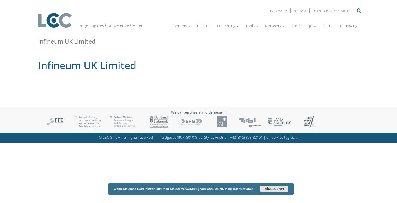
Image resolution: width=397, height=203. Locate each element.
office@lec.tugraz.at (282, 137)
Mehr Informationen (239, 189)
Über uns (180, 25)
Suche (359, 10)
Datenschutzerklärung (332, 10)
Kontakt (300, 10)
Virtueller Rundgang (340, 25)
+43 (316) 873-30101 (246, 137)
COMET (203, 25)
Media (297, 25)
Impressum (278, 10)
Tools (252, 25)
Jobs (312, 25)
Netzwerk (275, 25)
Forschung (228, 25)
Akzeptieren (274, 189)
